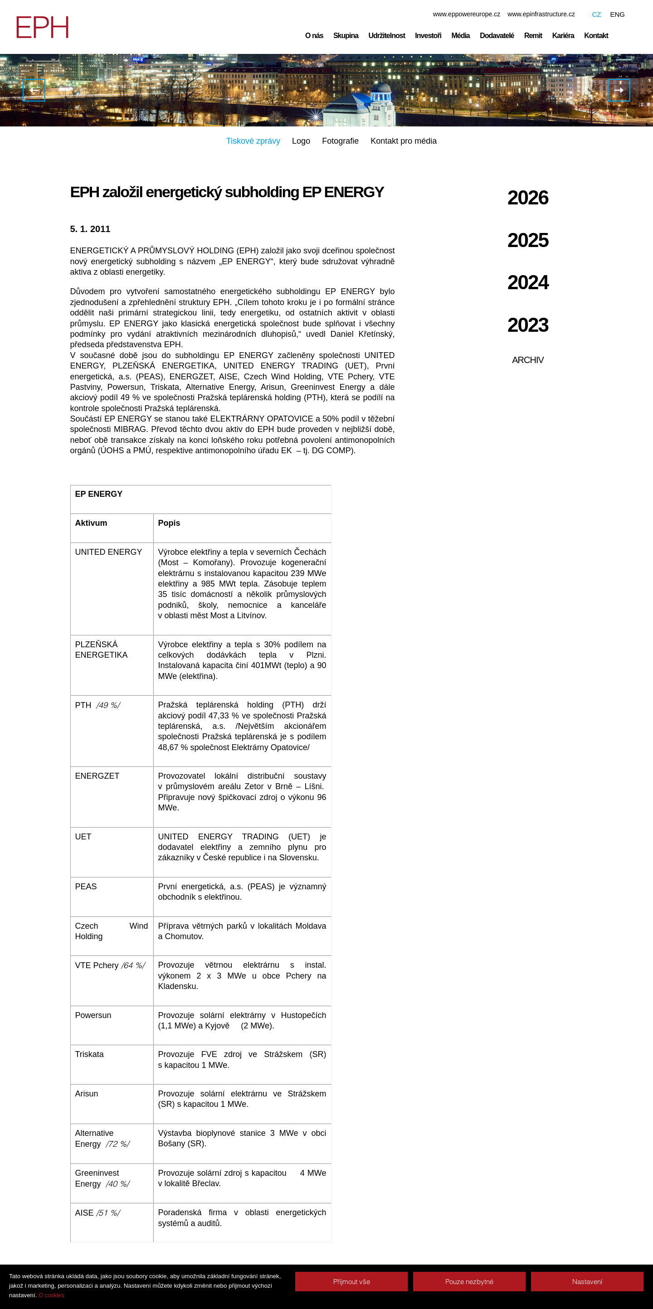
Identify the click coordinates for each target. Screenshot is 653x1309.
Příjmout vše (351, 1281)
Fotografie (340, 141)
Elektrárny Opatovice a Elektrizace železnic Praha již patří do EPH (34, 90)
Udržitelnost (387, 35)
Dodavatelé (497, 35)
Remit (533, 35)
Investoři (428, 35)
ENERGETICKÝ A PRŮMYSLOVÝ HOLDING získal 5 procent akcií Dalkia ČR (619, 90)
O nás (314, 35)
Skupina (345, 35)
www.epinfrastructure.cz (541, 14)
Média (460, 35)
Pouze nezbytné (469, 1281)
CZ (596, 14)
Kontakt (596, 35)
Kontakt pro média (403, 141)
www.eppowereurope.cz (467, 14)
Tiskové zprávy (253, 141)
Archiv (528, 360)
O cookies (51, 1295)
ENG (617, 14)
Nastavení (587, 1281)
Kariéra (563, 35)
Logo (301, 141)
